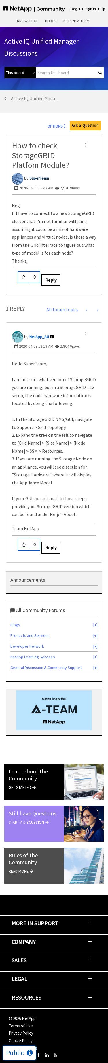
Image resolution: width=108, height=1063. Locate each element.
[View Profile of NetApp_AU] (39, 336)
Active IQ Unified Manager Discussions (36, 98)
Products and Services (30, 635)
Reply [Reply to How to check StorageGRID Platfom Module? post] (50, 280)
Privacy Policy (21, 1033)
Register (77, 8)
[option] (54, 710)
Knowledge (27, 20)
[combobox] (70, 72)
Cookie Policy (21, 1040)
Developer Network (27, 646)
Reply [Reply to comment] (50, 547)
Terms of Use (21, 1026)
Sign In (91, 8)
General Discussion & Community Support (46, 667)
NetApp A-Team (76, 20)
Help (101, 8)
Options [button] (55, 126)
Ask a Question (85, 125)
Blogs (51, 20)
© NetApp (22, 1018)
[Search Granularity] (20, 72)
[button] (86, 145)
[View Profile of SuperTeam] (39, 178)
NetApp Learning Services (32, 656)
